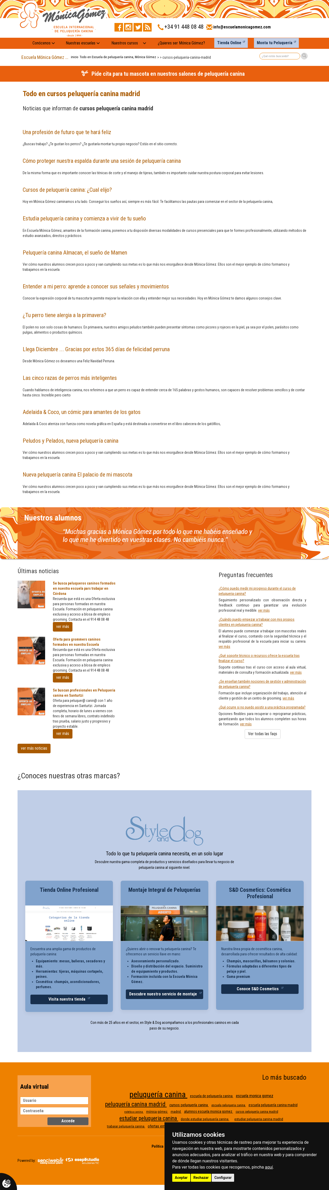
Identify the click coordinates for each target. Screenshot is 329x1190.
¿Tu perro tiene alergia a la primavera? (64, 315)
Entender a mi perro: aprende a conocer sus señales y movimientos (96, 286)
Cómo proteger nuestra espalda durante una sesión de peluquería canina (102, 161)
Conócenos (43, 43)
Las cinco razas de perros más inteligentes (70, 378)
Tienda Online (229, 42)
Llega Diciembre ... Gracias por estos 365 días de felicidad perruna (96, 349)
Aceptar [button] (181, 1178)
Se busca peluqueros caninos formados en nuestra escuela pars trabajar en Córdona (84, 588)
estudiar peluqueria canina (148, 1118)
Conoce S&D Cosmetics (258, 988)
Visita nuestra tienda (67, 999)
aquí (269, 1167)
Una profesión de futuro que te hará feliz (67, 132)
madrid (176, 1112)
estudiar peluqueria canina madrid (258, 1119)
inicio (74, 57)
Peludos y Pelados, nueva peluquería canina (70, 440)
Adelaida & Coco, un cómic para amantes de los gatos (82, 412)
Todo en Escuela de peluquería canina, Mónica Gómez (118, 57)
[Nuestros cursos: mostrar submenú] (145, 43)
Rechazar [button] (201, 1178)
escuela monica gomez (254, 1095)
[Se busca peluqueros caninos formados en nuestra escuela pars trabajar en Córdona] (31, 594)
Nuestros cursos (124, 43)
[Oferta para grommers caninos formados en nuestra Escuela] (31, 650)
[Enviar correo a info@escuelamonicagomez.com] (238, 29)
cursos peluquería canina (189, 1105)
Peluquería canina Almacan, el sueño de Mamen (75, 252)
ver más (62, 626)
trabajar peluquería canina (126, 1126)
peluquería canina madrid (136, 1104)
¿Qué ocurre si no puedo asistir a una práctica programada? (262, 707)
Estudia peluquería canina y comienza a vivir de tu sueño (84, 218)
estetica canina (134, 1112)
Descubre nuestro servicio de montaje (163, 994)
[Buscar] (304, 56)
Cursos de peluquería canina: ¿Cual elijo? (67, 190)
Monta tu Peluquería (274, 42)
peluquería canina (158, 1094)
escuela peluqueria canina (228, 1105)
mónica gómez (157, 1112)
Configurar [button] (223, 1178)
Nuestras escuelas (83, 43)
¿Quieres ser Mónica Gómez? (181, 43)
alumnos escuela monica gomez (208, 1111)
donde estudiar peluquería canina (205, 1119)
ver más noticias (34, 748)
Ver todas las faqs (262, 733)
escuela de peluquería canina (211, 1096)
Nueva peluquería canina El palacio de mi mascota (77, 474)
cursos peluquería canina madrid (257, 1112)
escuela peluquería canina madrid (273, 1105)
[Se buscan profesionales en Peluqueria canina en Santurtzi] (31, 701)
